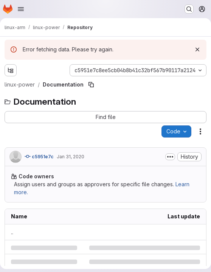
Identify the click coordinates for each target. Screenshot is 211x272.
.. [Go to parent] (12, 232)
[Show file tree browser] (11, 70)
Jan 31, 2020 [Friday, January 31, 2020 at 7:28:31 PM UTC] (70, 156)
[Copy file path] (91, 85)
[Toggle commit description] (170, 156)
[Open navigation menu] (21, 9)
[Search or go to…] (189, 9)
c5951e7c (39, 156)
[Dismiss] (197, 49)
